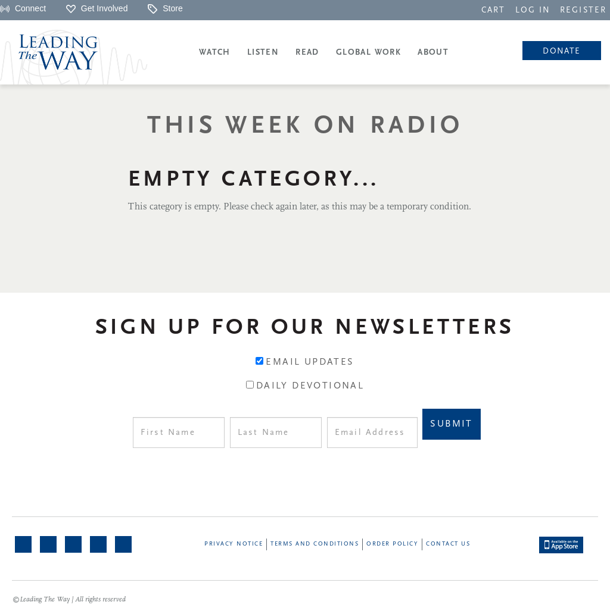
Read (307, 52)
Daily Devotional (310, 386)
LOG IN (533, 10)
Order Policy (392, 544)
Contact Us (448, 544)
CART (493, 10)
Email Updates (310, 362)
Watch (215, 52)
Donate (561, 51)
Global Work (368, 52)
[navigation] (493, 9)
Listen (263, 52)
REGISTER (583, 10)
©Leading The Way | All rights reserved (69, 599)
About (433, 52)
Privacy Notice (233, 544)
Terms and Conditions (314, 544)
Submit (451, 424)
